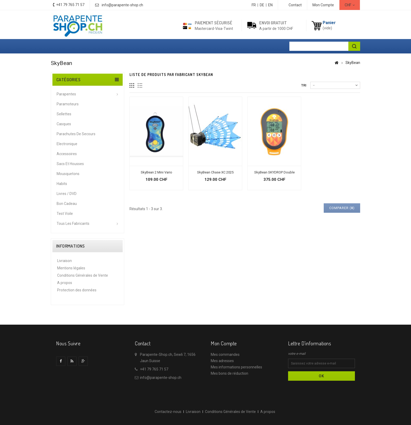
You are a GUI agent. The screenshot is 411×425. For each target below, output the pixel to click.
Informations (70, 246)
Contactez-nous (168, 412)
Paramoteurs (68, 104)
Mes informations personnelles (236, 367)
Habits (62, 184)
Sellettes (64, 114)
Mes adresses (222, 361)
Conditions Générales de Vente (82, 275)
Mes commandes (225, 354)
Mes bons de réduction (229, 373)
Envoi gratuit (273, 22)
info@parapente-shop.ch (122, 5)
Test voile (65, 213)
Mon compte (224, 343)
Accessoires (67, 154)
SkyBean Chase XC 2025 (215, 172)
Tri (303, 85)
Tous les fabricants (73, 223)
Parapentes (66, 94)
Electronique (67, 144)
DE (262, 5)
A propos (64, 283)
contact (295, 5)
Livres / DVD (67, 194)
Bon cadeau (67, 203)
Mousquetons (68, 174)
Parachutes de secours (76, 134)
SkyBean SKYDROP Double (274, 172)
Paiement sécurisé (213, 22)
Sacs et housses (70, 164)
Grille (131, 85)
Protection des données (76, 290)
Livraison (64, 261)
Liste (140, 85)
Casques (64, 124)
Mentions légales (71, 268)
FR (254, 5)
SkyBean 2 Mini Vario (156, 172)
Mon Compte (323, 5)
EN (270, 5)
